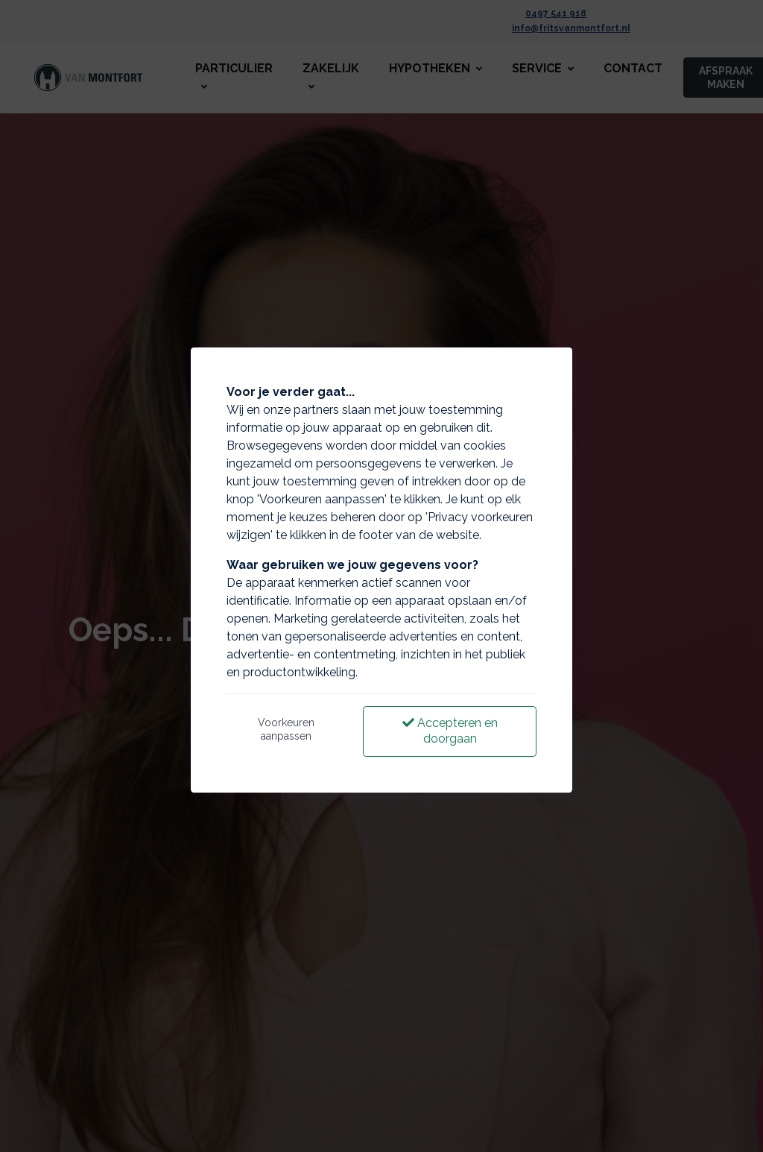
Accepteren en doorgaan (450, 731)
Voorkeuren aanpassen (286, 729)
